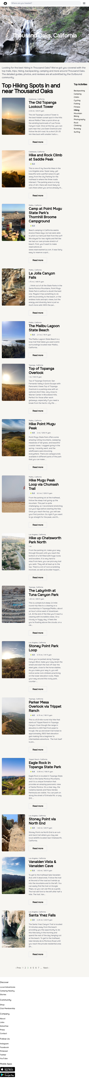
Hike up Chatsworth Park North (45, 540)
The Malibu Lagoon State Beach (44, 328)
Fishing (77, 103)
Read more (38, 142)
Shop (2, 1004)
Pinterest (4, 1051)
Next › (46, 968)
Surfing (77, 132)
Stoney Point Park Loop (43, 648)
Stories (3, 994)
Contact (3, 1033)
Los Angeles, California (37, 534)
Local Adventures (7, 987)
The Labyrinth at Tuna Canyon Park (43, 592)
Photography (79, 119)
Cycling (77, 100)
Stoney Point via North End (42, 821)
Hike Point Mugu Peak (42, 426)
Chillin (76, 97)
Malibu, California (35, 205)
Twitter (3, 1055)
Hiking (76, 110)
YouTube (4, 1058)
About (2, 1018)
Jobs (2, 1022)
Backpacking (79, 90)
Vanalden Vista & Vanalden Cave (42, 864)
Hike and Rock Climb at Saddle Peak (45, 157)
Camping (77, 94)
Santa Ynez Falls (42, 915)
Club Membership (7, 1008)
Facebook (4, 1047)
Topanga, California (36, 365)
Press (2, 1030)
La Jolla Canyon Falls (42, 275)
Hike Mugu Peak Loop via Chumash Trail (44, 484)
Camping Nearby (7, 991)
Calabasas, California (36, 99)
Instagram (4, 1043)
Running (77, 128)
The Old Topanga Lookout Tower (42, 104)
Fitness (77, 107)
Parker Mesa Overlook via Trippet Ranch (45, 706)
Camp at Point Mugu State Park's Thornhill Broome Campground (45, 214)
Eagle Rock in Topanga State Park (45, 765)
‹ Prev (18, 968)
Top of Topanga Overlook (41, 370)
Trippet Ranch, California (38, 759)
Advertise (4, 1026)
